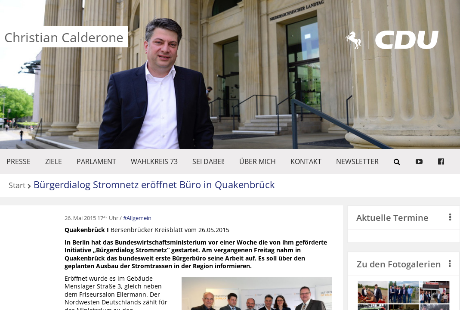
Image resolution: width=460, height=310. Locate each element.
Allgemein (139, 218)
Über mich (257, 161)
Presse (18, 161)
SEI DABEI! (208, 161)
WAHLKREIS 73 (154, 161)
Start (17, 185)
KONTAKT (305, 161)
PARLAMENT (96, 161)
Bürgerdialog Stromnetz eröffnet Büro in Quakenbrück (154, 184)
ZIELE (53, 161)
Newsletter (357, 161)
